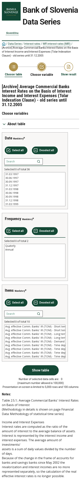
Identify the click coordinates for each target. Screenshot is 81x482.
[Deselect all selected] (45, 150)
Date (8, 138)
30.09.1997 (34, 182)
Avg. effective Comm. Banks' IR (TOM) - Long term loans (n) (34, 338)
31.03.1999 (34, 204)
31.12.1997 (34, 185)
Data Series (15, 43)
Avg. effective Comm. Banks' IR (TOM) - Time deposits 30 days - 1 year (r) (34, 349)
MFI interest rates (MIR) (56, 43)
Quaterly (34, 246)
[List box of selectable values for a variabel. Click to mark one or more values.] (34, 189)
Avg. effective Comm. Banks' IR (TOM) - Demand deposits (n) (34, 341)
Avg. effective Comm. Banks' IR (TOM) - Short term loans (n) (34, 330)
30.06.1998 (34, 193)
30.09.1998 (34, 197)
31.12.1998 (34, 200)
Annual (34, 249)
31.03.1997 (34, 174)
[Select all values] (16, 150)
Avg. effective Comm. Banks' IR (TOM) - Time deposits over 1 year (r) (34, 356)
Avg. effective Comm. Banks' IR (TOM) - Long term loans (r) (34, 334)
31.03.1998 (34, 189)
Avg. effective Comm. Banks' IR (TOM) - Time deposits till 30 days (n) (34, 345)
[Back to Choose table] (13, 69)
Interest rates (32, 43)
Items (9, 290)
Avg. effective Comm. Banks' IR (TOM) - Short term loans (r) (34, 326)
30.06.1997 (34, 178)
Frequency (13, 218)
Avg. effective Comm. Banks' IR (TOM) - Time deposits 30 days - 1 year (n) (34, 353)
